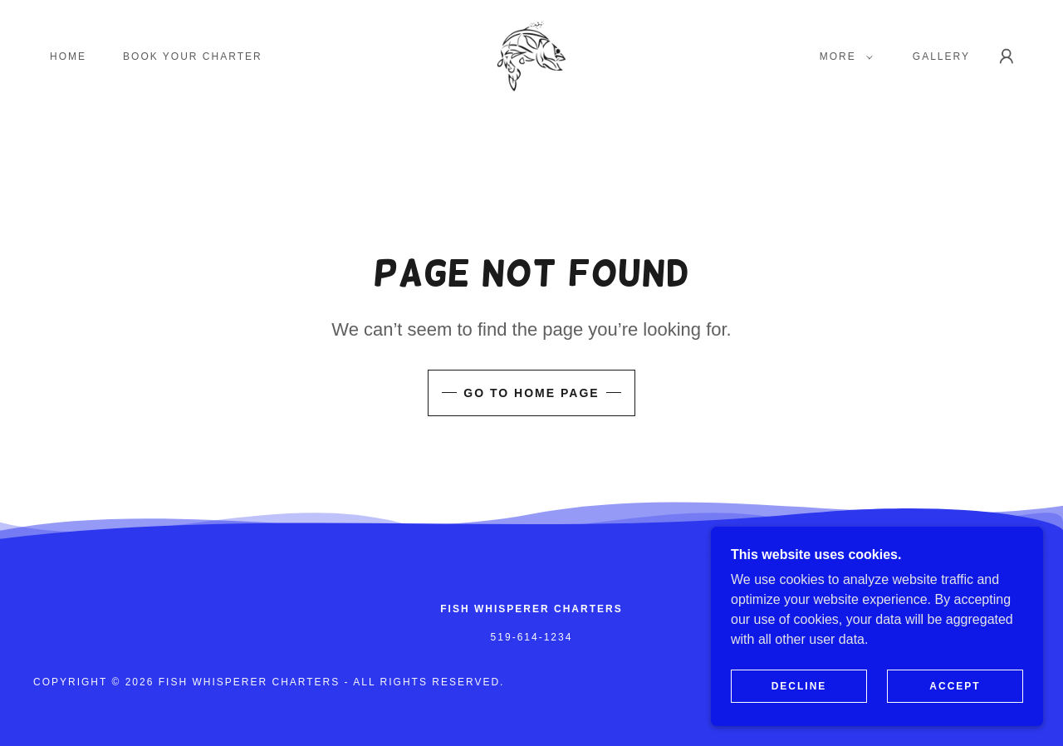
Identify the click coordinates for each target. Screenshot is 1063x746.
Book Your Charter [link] (192, 56)
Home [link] (68, 56)
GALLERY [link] (941, 56)
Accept (954, 686)
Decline (799, 686)
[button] (843, 56)
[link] (532, 55)
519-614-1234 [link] (532, 637)
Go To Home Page (531, 393)
